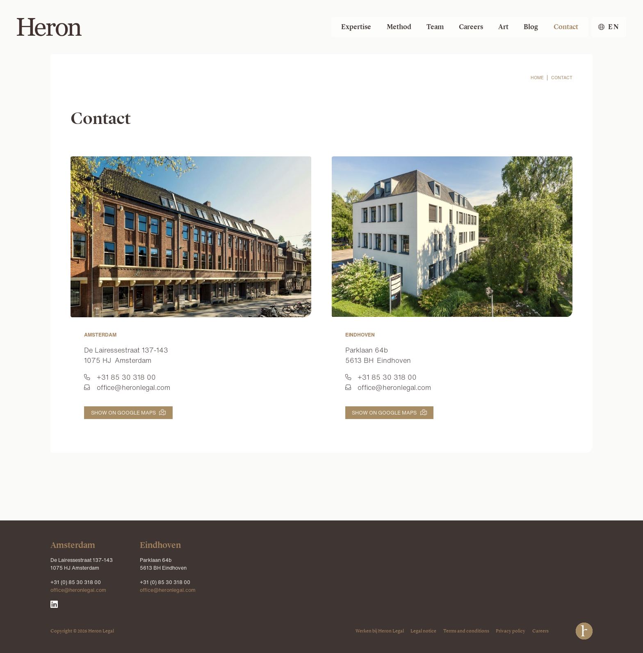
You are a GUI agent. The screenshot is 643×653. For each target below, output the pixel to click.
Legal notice (423, 631)
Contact (566, 27)
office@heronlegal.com (78, 589)
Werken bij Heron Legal (380, 631)
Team (435, 27)
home (537, 78)
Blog (531, 27)
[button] (609, 27)
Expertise (356, 27)
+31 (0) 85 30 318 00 (75, 582)
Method (399, 27)
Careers (471, 27)
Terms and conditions (466, 631)
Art (503, 27)
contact (561, 78)
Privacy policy (510, 631)
